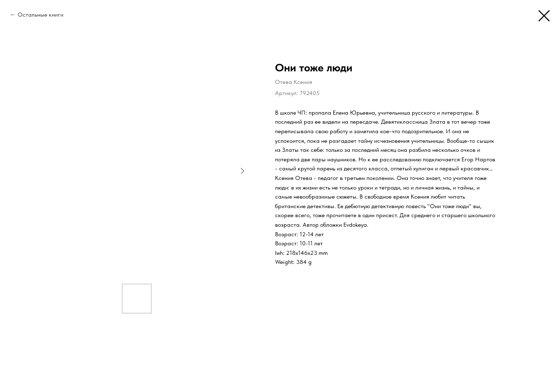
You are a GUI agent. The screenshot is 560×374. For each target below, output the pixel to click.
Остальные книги (40, 14)
